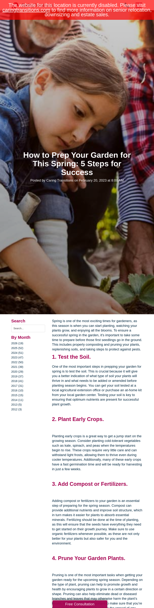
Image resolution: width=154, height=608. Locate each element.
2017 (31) (17, 385)
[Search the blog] (28, 328)
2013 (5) (16, 404)
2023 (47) (17, 357)
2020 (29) (17, 371)
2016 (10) (17, 390)
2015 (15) (17, 395)
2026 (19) (17, 343)
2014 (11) (17, 399)
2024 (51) (17, 352)
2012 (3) (16, 409)
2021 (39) (17, 366)
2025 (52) (17, 348)
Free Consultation (79, 604)
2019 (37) (17, 376)
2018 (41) (17, 381)
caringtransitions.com (26, 10)
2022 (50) (17, 362)
